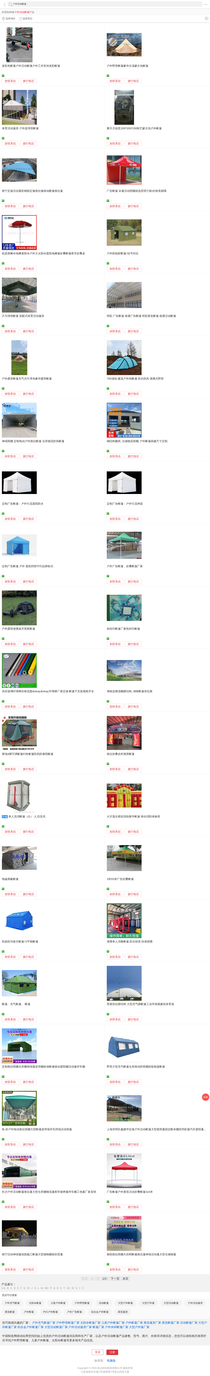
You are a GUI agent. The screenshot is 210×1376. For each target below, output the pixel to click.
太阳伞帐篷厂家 (90, 1322)
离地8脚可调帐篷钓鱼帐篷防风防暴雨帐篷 (27, 754)
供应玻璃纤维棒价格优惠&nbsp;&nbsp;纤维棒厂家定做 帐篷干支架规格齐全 (48, 691)
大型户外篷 (148, 1303)
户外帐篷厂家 (134, 1322)
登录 (97, 1352)
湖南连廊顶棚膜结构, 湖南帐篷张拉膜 (129, 691)
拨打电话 (28, 81)
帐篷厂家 (98, 1327)
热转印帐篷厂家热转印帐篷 (123, 628)
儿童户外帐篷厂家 (113, 1322)
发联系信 (10, 81)
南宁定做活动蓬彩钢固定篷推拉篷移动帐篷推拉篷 (32, 191)
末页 (125, 1278)
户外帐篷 (29, 1311)
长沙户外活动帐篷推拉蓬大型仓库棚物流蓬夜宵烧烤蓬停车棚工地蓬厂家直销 (49, 1192)
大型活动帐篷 (171, 1303)
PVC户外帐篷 (50, 1311)
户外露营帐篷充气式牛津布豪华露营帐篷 (27, 378)
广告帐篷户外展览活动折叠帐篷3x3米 (130, 1192)
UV (68, 1288)
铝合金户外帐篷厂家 (31, 1327)
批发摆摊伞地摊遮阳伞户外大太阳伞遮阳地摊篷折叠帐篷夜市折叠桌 (43, 253)
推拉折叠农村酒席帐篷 (120, 754)
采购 (205, 1097)
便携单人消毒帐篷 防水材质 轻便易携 (129, 941)
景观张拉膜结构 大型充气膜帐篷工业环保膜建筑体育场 (140, 1004)
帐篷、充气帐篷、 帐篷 (16, 1004)
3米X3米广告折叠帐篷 (120, 879)
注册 (112, 1352)
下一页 (115, 1278)
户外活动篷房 (195, 1303)
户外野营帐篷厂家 (67, 1322)
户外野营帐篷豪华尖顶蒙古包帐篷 (127, 65)
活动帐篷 (104, 1303)
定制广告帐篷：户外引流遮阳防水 (22, 503)
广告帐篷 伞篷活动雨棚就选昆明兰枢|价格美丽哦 (136, 191)
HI (28, 1288)
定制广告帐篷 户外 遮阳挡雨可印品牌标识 (27, 566)
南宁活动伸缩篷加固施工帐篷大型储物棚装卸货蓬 (32, 1254)
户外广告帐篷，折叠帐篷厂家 (125, 566)
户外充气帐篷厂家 (43, 1322)
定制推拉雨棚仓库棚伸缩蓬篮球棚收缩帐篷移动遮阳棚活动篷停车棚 (43, 1066)
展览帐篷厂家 (170, 1322)
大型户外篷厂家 (139, 1327)
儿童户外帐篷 (58, 1303)
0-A (3, 1288)
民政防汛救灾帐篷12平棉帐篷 (20, 941)
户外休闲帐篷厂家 (116, 1327)
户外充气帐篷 (12, 1303)
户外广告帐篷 (74, 1311)
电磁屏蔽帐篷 (10, 879)
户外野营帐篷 (82, 1303)
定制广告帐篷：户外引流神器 (125, 503)
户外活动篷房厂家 (80, 1327)
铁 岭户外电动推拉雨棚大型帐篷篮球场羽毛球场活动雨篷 (37, 1129)
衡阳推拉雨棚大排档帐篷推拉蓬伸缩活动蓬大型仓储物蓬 (141, 1254)
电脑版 (111, 1360)
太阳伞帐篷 (35, 1303)
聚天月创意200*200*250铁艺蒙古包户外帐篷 (134, 128)
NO (46, 1288)
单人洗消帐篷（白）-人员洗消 (26, 816)
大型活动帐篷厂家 (56, 1327)
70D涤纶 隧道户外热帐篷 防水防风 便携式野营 (135, 378)
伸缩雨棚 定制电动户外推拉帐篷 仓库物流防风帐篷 (33, 441)
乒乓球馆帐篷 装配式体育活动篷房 (23, 316)
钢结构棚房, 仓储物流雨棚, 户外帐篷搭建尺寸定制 (137, 441)
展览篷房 (123, 1311)
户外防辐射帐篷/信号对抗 (122, 253)
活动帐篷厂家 (189, 1322)
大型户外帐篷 (125, 1303)
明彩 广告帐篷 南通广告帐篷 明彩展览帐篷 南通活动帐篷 (141, 316)
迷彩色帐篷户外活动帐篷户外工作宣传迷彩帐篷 (31, 65)
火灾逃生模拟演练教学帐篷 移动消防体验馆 (133, 816)
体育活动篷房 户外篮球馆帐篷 (20, 128)
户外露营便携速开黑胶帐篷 (18, 628)
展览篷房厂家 (152, 1322)
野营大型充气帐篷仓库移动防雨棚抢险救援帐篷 (136, 1066)
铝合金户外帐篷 (99, 1311)
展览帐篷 (10, 1311)
